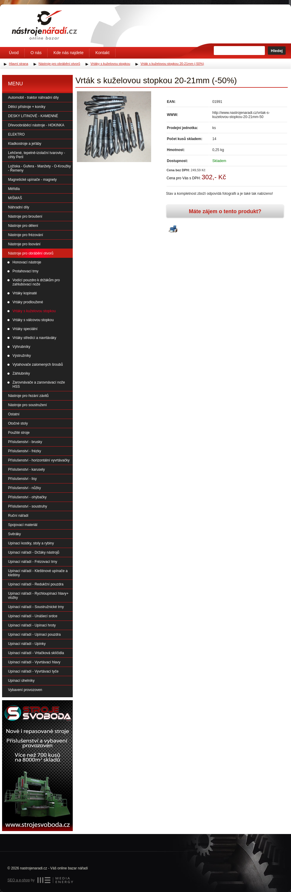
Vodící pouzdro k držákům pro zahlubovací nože (36, 282)
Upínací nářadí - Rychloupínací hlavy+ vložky (38, 595)
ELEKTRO (16, 134)
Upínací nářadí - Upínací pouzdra (34, 634)
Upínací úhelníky (21, 681)
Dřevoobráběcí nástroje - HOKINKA (36, 125)
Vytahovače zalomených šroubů (37, 364)
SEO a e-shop (18, 880)
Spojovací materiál (22, 525)
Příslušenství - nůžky (24, 488)
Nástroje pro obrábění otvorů (30, 253)
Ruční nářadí (18, 515)
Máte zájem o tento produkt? (225, 211)
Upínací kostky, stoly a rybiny (31, 543)
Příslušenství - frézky (24, 451)
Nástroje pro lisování (24, 244)
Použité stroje (19, 433)
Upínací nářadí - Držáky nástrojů (33, 552)
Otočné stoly (18, 423)
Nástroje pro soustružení (27, 405)
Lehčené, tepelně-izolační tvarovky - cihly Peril (36, 155)
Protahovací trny (25, 271)
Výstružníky (21, 356)
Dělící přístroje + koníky (26, 107)
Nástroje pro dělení (23, 226)
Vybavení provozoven (25, 690)
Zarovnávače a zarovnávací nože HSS (38, 384)
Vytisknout (172, 229)
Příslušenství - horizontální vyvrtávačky (38, 460)
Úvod (14, 52)
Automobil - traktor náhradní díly (33, 97)
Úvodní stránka (44, 25)
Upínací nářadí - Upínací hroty (32, 625)
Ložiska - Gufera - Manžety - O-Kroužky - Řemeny (39, 168)
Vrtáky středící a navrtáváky (34, 338)
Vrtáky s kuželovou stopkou (34, 311)
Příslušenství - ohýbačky (27, 497)
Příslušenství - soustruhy (27, 506)
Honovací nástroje (26, 262)
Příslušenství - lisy (22, 479)
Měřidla (14, 189)
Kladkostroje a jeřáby (24, 144)
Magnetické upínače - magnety (32, 180)
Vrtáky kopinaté (24, 293)
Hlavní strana (18, 63)
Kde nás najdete (68, 52)
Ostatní (14, 414)
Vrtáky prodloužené (27, 302)
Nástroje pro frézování (25, 235)
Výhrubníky (21, 347)
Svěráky (14, 534)
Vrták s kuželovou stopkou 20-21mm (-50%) (172, 63)
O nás (36, 52)
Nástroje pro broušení (25, 216)
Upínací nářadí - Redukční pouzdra (36, 584)
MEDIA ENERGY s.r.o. (55, 880)
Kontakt (102, 52)
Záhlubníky (21, 373)
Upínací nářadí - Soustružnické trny (36, 607)
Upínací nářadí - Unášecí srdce (32, 616)
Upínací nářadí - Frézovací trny (32, 562)
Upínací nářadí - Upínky (27, 644)
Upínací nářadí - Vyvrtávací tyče (33, 671)
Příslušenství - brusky (25, 442)
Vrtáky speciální (24, 329)
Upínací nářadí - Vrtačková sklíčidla (36, 653)
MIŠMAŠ (15, 198)
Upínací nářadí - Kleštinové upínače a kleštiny (38, 573)
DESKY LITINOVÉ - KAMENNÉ (33, 116)
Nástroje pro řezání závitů (28, 396)
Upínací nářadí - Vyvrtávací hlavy (34, 662)
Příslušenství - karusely (26, 469)
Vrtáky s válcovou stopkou (33, 320)
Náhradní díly (18, 207)
